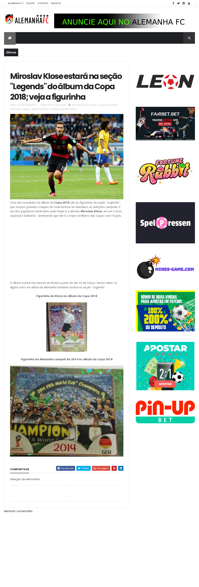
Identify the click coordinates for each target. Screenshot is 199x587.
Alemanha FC (16, 3)
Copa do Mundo (107, 105)
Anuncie (56, 3)
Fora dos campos (20, 109)
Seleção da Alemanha (64, 109)
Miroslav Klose (40, 109)
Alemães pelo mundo (84, 105)
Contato (43, 3)
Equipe (30, 3)
